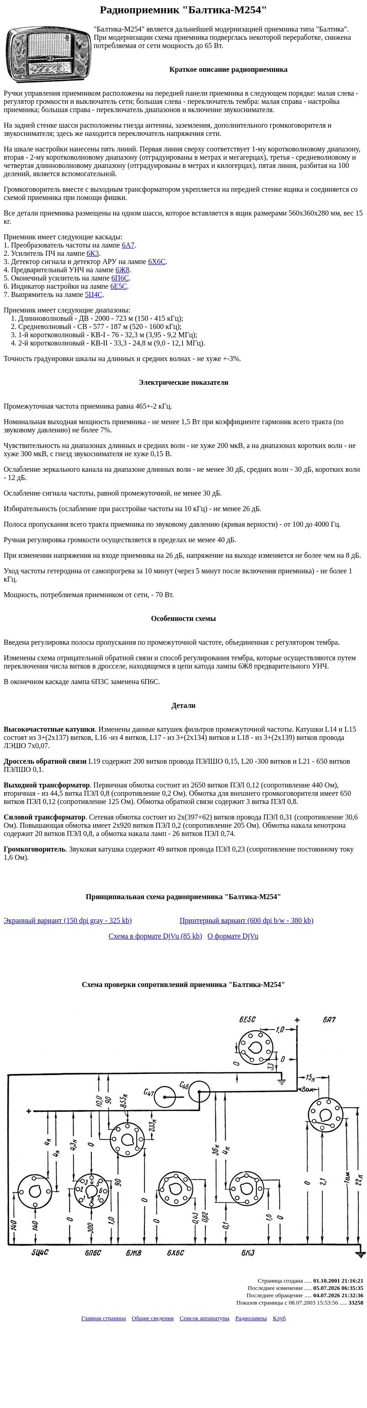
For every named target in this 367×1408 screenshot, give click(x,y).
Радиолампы (251, 1318)
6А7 (128, 245)
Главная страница (103, 1318)
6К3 (92, 253)
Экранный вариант (68, 920)
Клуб (279, 1318)
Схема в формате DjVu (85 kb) (155, 936)
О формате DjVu (232, 936)
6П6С (120, 278)
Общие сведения (153, 1318)
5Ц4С (93, 294)
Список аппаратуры (204, 1318)
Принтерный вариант (247, 920)
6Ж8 (122, 270)
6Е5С (118, 286)
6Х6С (156, 261)
